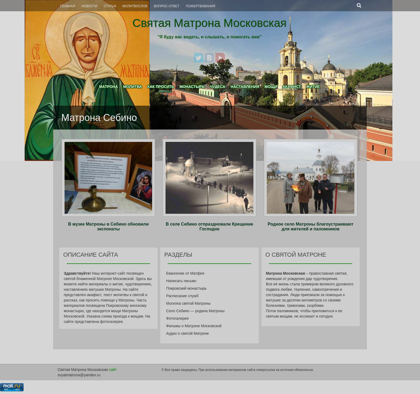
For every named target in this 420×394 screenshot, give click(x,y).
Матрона (108, 86)
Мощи (271, 86)
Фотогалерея (177, 318)
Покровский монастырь (186, 288)
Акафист (291, 86)
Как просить (160, 86)
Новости (89, 6)
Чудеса (217, 86)
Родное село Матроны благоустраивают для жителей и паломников (310, 226)
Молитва (132, 86)
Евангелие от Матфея (185, 273)
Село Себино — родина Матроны (195, 311)
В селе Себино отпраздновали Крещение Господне (209, 226)
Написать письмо (181, 281)
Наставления (245, 86)
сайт (113, 369)
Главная (67, 6)
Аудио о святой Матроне (187, 333)
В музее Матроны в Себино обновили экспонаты (108, 226)
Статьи (110, 6)
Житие (313, 86)
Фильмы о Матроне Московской (194, 326)
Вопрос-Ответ (166, 6)
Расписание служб (182, 296)
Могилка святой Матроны (188, 303)
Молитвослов (134, 6)
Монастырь (192, 86)
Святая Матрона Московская (209, 23)
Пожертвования (200, 6)
